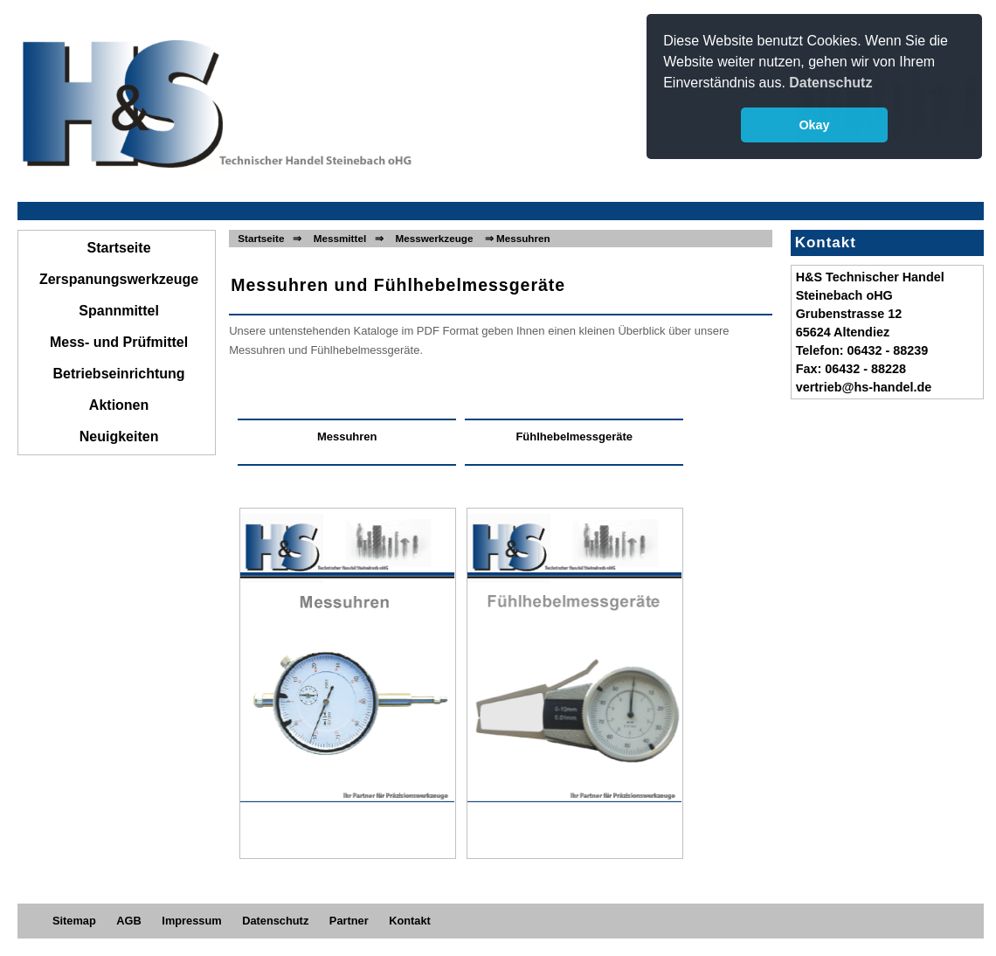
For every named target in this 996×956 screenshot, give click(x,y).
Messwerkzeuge (434, 238)
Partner (349, 920)
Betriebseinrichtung (119, 373)
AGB (128, 920)
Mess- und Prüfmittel (119, 342)
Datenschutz (275, 920)
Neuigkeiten (119, 436)
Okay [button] (814, 125)
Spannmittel (119, 310)
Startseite (119, 247)
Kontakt (410, 920)
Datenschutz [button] (830, 82)
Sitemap (74, 920)
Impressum (191, 920)
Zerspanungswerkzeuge (118, 279)
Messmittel (340, 238)
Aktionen (119, 405)
